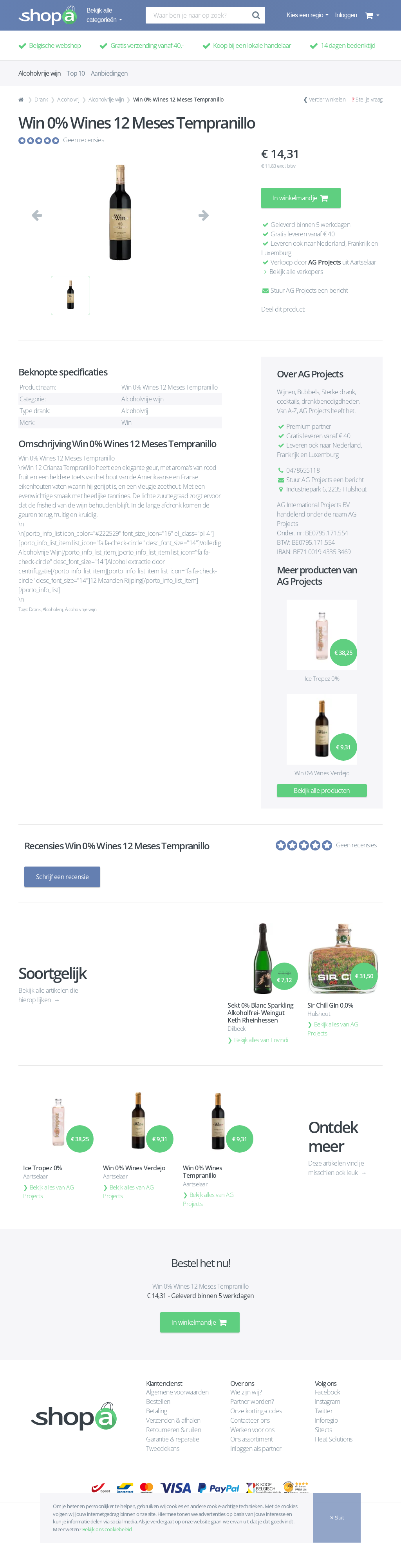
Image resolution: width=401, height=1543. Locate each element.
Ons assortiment (251, 1439)
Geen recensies (83, 140)
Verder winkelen (327, 99)
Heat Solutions (334, 1439)
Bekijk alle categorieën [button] (102, 15)
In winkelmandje (301, 198)
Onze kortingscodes (256, 1411)
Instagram (327, 1401)
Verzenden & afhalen (173, 1420)
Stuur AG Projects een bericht (304, 290)
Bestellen (158, 1401)
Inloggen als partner (255, 1448)
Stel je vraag (369, 99)
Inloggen (346, 15)
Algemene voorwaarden (177, 1392)
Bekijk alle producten (322, 790)
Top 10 (76, 73)
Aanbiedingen (109, 73)
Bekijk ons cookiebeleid (107, 1529)
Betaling (156, 1411)
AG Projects (324, 262)
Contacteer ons (249, 1420)
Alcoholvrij (68, 99)
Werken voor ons (252, 1429)
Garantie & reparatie (172, 1439)
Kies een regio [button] (306, 15)
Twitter (324, 1411)
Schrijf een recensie (62, 876)
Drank (41, 99)
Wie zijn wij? (246, 1392)
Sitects (324, 1429)
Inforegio (327, 1420)
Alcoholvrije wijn (106, 99)
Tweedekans (162, 1448)
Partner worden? (252, 1401)
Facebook (327, 1392)
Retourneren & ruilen (173, 1429)
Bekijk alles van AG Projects (332, 1028)
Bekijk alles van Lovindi (261, 1040)
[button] (371, 15)
